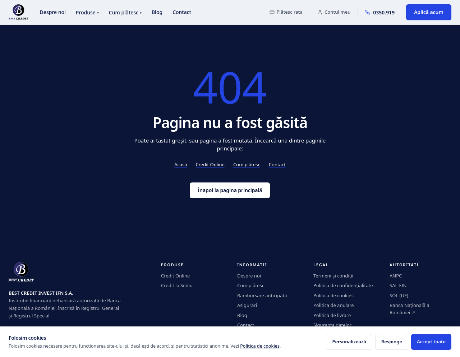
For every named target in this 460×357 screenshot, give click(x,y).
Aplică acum (428, 12)
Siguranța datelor (332, 325)
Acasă (180, 164)
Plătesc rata (286, 12)
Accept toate (431, 341)
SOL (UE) (399, 295)
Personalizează (349, 341)
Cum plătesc (125, 12)
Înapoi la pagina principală (230, 190)
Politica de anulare (333, 305)
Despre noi (53, 12)
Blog (157, 12)
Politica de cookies (333, 295)
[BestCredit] (18, 12)
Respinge (391, 341)
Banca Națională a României (409, 309)
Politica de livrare (332, 315)
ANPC (396, 275)
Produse (87, 12)
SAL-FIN (398, 285)
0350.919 (380, 12)
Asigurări (247, 305)
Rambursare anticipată (262, 295)
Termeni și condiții (333, 275)
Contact (181, 12)
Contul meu (333, 12)
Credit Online (210, 164)
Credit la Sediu (177, 285)
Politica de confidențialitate (343, 285)
